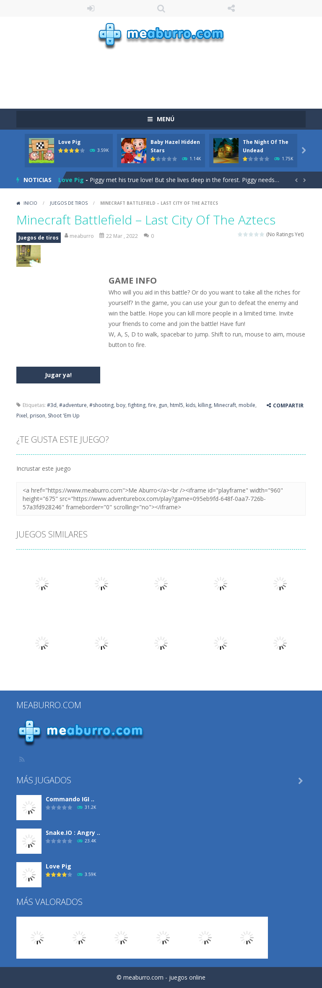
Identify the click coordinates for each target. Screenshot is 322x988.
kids (190, 405)
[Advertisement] (169, 75)
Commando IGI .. (70, 799)
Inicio (30, 203)
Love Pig (69, 142)
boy (120, 405)
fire (152, 405)
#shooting (101, 405)
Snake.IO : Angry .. (73, 833)
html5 (176, 405)
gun (162, 405)
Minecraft (225, 405)
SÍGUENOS (231, 8)
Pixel (21, 415)
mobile (247, 405)
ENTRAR (91, 8)
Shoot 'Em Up (64, 415)
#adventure (73, 405)
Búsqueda (161, 8)
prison (37, 415)
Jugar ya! (58, 375)
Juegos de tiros (69, 203)
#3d (52, 405)
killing (204, 405)
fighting (136, 405)
